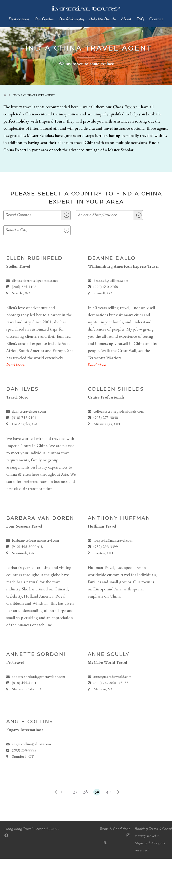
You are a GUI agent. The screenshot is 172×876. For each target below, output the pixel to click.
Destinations (19, 19)
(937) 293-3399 (105, 564)
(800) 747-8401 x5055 (111, 700)
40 (108, 809)
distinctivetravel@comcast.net (35, 298)
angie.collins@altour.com (31, 762)
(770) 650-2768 (105, 304)
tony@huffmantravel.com (113, 558)
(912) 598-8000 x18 (27, 564)
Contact (156, 19)
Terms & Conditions (114, 846)
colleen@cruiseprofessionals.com (118, 429)
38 (85, 809)
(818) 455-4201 (24, 700)
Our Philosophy (71, 19)
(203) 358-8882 (24, 768)
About (126, 19)
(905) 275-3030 (105, 435)
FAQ (140, 19)
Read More (15, 382)
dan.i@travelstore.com (29, 429)
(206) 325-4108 (24, 304)
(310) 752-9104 (24, 435)
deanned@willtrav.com (110, 298)
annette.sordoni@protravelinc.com (38, 694)
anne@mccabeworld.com (112, 694)
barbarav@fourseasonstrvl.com (35, 558)
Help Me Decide (102, 19)
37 (75, 809)
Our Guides (44, 19)
